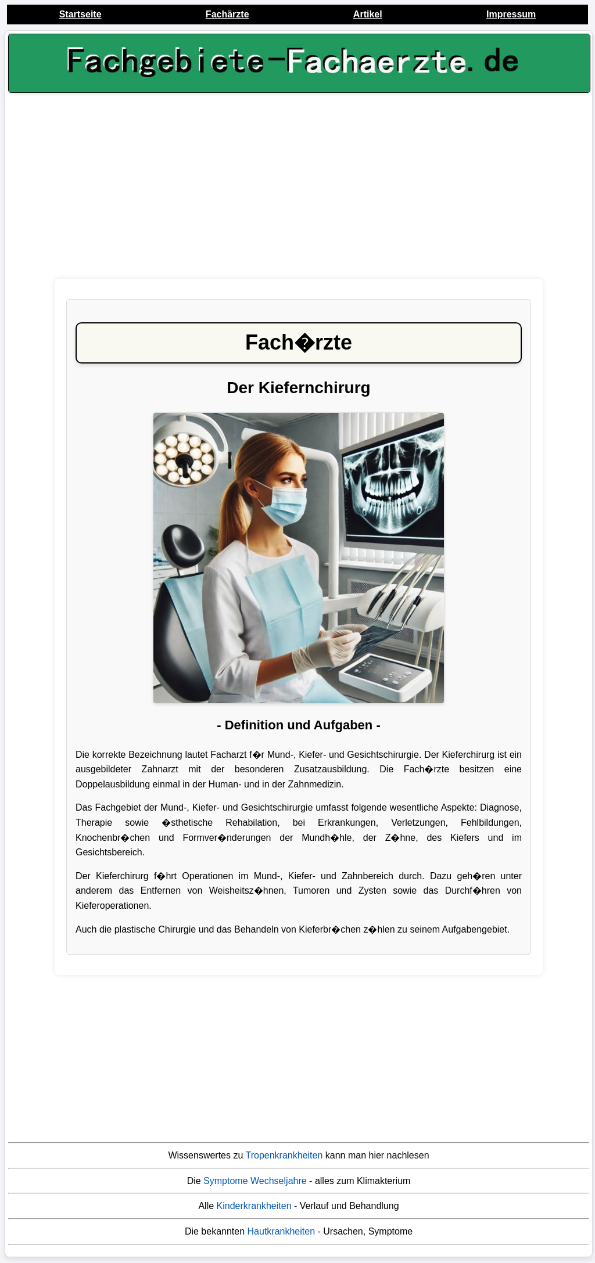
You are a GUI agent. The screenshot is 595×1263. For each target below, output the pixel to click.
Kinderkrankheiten (254, 1206)
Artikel (367, 14)
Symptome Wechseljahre (255, 1181)
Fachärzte (227, 14)
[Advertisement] (298, 188)
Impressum (511, 14)
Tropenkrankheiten (284, 1155)
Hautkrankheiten (282, 1231)
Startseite (80, 14)
